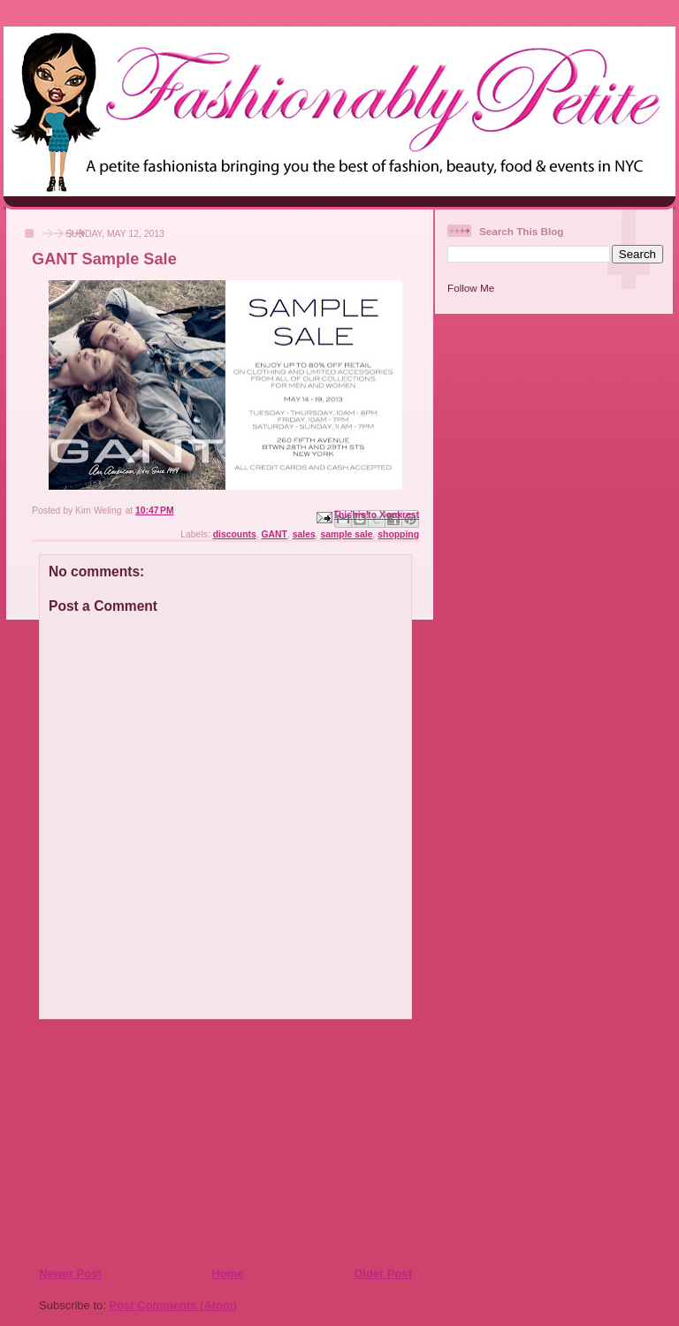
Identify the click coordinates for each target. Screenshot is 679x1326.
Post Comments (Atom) (173, 1305)
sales (304, 534)
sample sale (347, 534)
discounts (234, 534)
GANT (274, 534)
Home (227, 1273)
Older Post (383, 1273)
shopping (398, 534)
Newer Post (70, 1273)
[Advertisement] (145, 1142)
